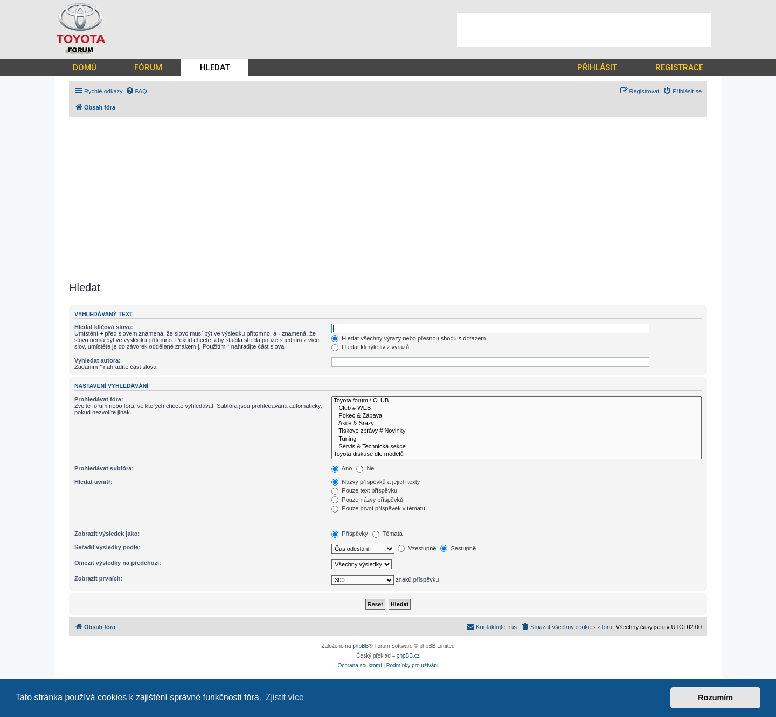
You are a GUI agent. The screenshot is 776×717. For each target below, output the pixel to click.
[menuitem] (136, 91)
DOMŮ (84, 67)
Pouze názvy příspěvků (367, 499)
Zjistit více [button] (285, 697)
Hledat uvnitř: (93, 482)
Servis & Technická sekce (516, 446)
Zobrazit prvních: (98, 578)
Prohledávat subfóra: (104, 468)
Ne (365, 468)
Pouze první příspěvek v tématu (378, 508)
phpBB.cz (408, 656)
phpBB (360, 646)
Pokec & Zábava (516, 416)
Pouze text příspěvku (364, 490)
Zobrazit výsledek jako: (107, 533)
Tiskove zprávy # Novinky (516, 431)
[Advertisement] (584, 30)
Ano (341, 468)
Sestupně (458, 548)
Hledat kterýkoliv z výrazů (370, 347)
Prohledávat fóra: (98, 399)
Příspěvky (349, 533)
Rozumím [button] (715, 697)
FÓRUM (148, 67)
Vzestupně (417, 548)
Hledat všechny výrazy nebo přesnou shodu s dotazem (408, 338)
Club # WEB (516, 408)
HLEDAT (215, 67)
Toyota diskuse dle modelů (516, 454)
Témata (387, 533)
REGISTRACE (679, 67)
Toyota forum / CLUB (516, 401)
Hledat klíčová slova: (103, 327)
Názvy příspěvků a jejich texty (375, 482)
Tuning (516, 439)
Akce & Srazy (516, 423)
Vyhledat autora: (97, 360)
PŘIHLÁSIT (597, 67)
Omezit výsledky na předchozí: (117, 562)
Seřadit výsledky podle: (107, 547)
